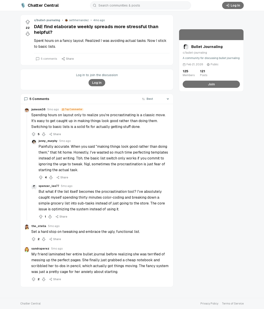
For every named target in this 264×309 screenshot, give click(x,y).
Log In (233, 5)
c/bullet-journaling (47, 20)
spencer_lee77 (49, 186)
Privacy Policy (209, 303)
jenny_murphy (48, 141)
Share (67, 59)
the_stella (38, 226)
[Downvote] (27, 33)
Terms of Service (233, 303)
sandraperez (40, 248)
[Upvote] (27, 22)
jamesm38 (38, 109)
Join (211, 84)
